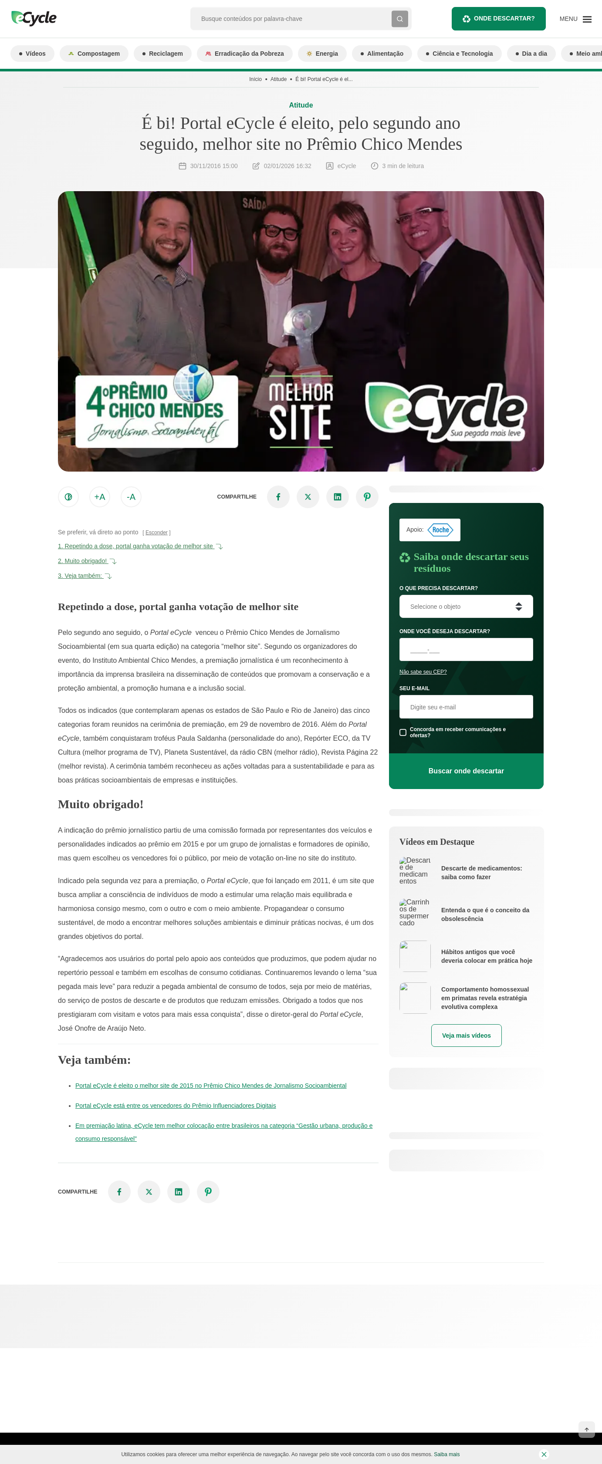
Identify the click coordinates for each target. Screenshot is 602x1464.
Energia (322, 53)
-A (131, 497)
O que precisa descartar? (438, 588)
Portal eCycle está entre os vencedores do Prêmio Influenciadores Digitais (175, 1105)
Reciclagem (162, 53)
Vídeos (32, 53)
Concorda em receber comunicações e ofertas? (458, 732)
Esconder (156, 533)
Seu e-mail (414, 688)
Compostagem (94, 53)
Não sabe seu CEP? (423, 672)
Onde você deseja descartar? (444, 631)
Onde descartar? (499, 19)
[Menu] (576, 18)
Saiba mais (447, 1454)
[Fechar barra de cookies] (544, 1454)
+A (99, 497)
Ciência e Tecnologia (459, 53)
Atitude (279, 79)
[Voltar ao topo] (586, 1429)
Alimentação (382, 53)
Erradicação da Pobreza (245, 53)
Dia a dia (532, 53)
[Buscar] (400, 18)
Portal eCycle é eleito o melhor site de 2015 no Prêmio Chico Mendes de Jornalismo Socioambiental (211, 1085)
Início (255, 79)
